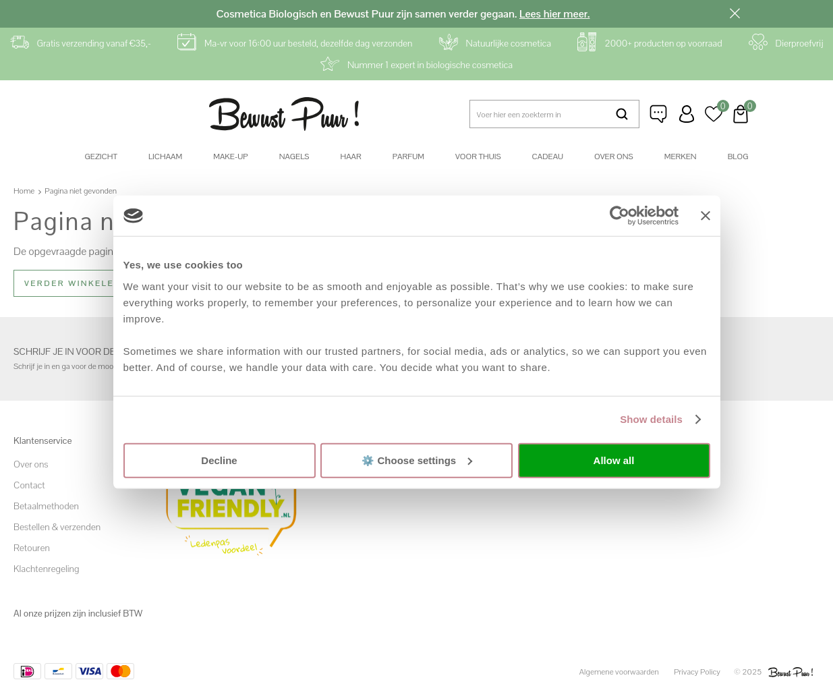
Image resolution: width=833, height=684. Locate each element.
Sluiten (735, 13)
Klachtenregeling (46, 569)
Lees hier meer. (554, 14)
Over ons (613, 156)
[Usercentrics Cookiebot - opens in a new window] (620, 216)
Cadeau (547, 156)
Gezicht (101, 156)
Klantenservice (660, 114)
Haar (350, 156)
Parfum (408, 156)
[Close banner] (705, 216)
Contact (29, 485)
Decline (219, 460)
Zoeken (622, 114)
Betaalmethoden (46, 506)
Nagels (294, 156)
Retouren (31, 548)
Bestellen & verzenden (56, 527)
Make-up (230, 156)
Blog (738, 156)
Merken (680, 156)
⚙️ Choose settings (417, 459)
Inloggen (687, 114)
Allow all (614, 460)
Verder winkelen (72, 283)
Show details (651, 419)
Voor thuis (478, 156)
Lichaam (165, 156)
